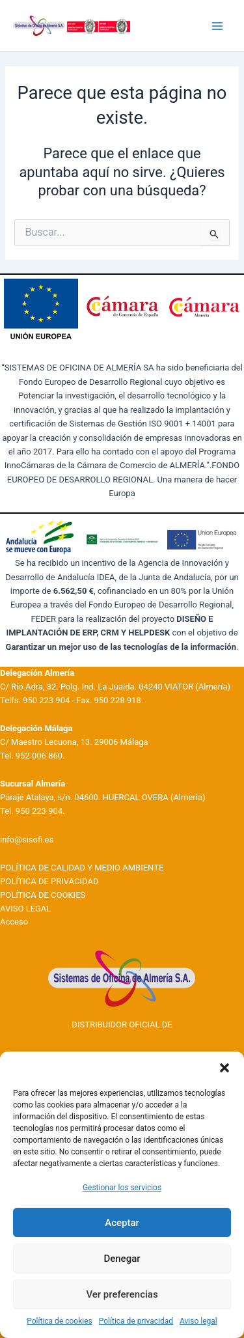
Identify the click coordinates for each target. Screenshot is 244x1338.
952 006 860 (39, 755)
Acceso (14, 922)
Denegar (121, 1258)
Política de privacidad (136, 1321)
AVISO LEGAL (25, 908)
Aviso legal (198, 1321)
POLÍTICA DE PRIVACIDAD (49, 881)
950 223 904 (46, 700)
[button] (224, 1067)
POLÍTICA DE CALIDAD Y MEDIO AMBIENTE (81, 867)
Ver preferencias (121, 1294)
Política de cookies (59, 1321)
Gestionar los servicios (122, 1187)
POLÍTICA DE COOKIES (42, 895)
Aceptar (122, 1223)
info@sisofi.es (26, 839)
